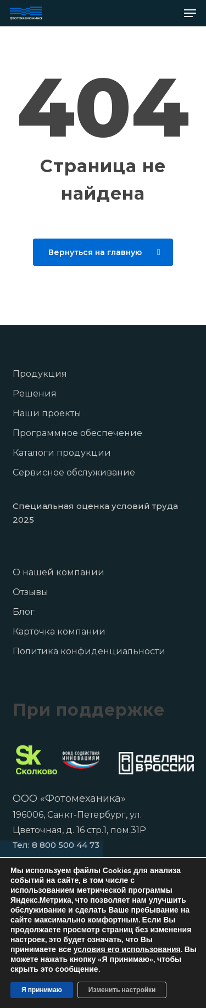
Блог (24, 612)
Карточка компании (59, 631)
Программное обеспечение (77, 433)
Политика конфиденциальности (89, 651)
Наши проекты (47, 413)
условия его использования (127, 949)
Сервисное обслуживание (74, 472)
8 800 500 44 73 (65, 845)
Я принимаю (41, 990)
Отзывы (30, 592)
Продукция (40, 374)
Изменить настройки (122, 990)
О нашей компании (58, 572)
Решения (35, 393)
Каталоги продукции (62, 453)
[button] (190, 13)
